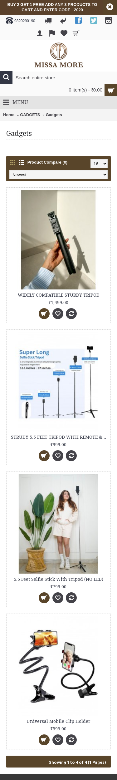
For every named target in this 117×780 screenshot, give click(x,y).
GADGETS (30, 114)
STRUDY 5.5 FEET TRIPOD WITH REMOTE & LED (59, 437)
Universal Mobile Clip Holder (58, 721)
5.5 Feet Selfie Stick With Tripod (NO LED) (58, 579)
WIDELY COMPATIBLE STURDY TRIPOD (59, 295)
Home (8, 114)
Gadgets (54, 114)
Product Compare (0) (47, 162)
